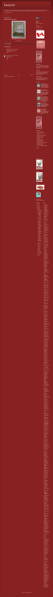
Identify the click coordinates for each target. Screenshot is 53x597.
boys (44, 248)
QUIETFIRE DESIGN (40, 141)
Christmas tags (46, 280)
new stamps (45, 431)
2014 (38, 205)
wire (44, 583)
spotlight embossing (45, 522)
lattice (45, 401)
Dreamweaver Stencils (46, 319)
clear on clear (46, 284)
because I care (46, 232)
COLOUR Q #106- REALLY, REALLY (39, 228)
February (39, 252)
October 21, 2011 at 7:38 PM (14, 55)
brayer (45, 250)
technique (45, 543)
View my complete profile (39, 23)
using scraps (46, 567)
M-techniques (46, 405)
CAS (44, 268)
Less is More (46, 402)
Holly (38, 22)
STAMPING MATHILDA (40, 143)
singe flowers (46, 508)
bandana (45, 229)
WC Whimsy (45, 581)
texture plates (46, 550)
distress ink (45, 307)
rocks (45, 482)
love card (45, 404)
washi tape (45, 577)
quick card (45, 463)
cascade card (46, 269)
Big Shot (45, 237)
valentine (45, 569)
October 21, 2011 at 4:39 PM (14, 49)
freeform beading (46, 365)
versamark (45, 571)
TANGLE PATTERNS (40, 144)
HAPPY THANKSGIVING (40, 236)
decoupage (45, 299)
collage (45, 286)
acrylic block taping (45, 207)
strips (45, 535)
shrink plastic (46, 504)
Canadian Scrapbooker (46, 263)
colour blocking (46, 287)
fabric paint (45, 341)
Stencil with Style (46, 532)
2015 (38, 204)
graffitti (45, 382)
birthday (45, 241)
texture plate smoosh (45, 549)
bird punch (45, 240)
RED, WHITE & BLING (39, 226)
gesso (45, 375)
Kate (44, 398)
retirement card (46, 477)
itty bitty (45, 394)
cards (45, 267)
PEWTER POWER (39, 224)
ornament (45, 440)
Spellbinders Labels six (45, 518)
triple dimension (46, 559)
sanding (45, 487)
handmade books (46, 385)
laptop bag (45, 399)
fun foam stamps (46, 369)
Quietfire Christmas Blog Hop (46, 465)
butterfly (45, 257)
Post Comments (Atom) (11, 76)
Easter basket (46, 323)
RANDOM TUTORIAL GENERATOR (42, 142)
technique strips (46, 544)
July (38, 246)
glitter (45, 379)
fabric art (45, 340)
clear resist (45, 285)
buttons (45, 260)
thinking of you (46, 554)
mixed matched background (46, 423)
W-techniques (46, 574)
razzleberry (45, 473)
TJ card (45, 557)
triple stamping (46, 561)
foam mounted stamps (46, 362)
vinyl (44, 573)
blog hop (45, 246)
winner (45, 582)
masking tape (46, 413)
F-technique (45, 339)
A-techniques (46, 205)
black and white (46, 242)
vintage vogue (46, 572)
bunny (45, 251)
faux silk (45, 353)
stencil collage (46, 531)
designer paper (46, 300)
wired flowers (46, 584)
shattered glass (46, 500)
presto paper (46, 456)
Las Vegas (45, 400)
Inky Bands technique (45, 390)
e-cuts (45, 320)
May (38, 248)
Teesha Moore (46, 547)
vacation (45, 568)
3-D (44, 204)
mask (45, 412)
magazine (45, 406)
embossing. (45, 334)
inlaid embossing (46, 391)
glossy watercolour (45, 381)
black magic (45, 244)
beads (45, 231)
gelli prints (45, 374)
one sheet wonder (45, 436)
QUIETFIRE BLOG (39, 139)
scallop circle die (46, 488)
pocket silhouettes (45, 455)
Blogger (30, 592)
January (39, 253)
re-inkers (45, 474)
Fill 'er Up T (45, 356)
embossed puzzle (46, 330)
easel (45, 322)
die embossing (46, 303)
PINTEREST (38, 138)
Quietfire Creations (45, 467)
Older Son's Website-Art (40, 137)
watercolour (45, 578)
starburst (45, 529)
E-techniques (46, 321)
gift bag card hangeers (45, 377)
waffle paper (45, 575)
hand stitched (46, 384)
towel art (45, 558)
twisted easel (46, 565)
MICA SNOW (39, 220)
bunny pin (45, 252)
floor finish (45, 359)
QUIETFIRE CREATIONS (40, 140)
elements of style (46, 324)
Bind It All (45, 239)
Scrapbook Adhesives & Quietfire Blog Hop (46, 493)
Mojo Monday (46, 424)
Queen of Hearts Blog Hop (46, 462)
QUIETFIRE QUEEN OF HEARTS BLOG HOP (44, 97)
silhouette (45, 505)
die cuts (45, 302)
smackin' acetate (46, 511)
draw (44, 317)
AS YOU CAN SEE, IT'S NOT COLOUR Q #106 (40, 233)
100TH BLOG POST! (44, 83)
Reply (7, 52)
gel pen (45, 372)
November (39, 211)
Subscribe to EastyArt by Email (40, 200)
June (38, 247)
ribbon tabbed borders (46, 481)
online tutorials (46, 437)
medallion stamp (46, 415)
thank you (45, 551)
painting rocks (46, 442)
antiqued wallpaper (45, 216)
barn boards (45, 230)
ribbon (45, 479)
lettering (45, 403)
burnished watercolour (45, 254)
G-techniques (46, 371)
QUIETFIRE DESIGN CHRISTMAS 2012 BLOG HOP (44, 90)
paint (44, 441)
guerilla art (45, 383)
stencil (45, 530)
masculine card (46, 410)
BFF (44, 236)
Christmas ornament (45, 279)
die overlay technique (45, 305)
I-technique (45, 388)
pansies (45, 443)
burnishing (45, 255)
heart (45, 387)
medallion (45, 414)
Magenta (45, 407)
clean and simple (46, 282)
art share (45, 221)
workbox (45, 585)
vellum (45, 570)
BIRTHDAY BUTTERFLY (40, 241)
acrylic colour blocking (46, 209)
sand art (45, 486)
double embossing (45, 316)
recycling (45, 475)
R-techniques (46, 472)
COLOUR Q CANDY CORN (39, 214)
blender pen (45, 245)
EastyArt (9, 5)
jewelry (45, 395)
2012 (38, 207)
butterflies (45, 256)
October (39, 212)
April (38, 249)
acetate (45, 206)
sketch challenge (46, 509)
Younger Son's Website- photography (42, 145)
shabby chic (45, 497)
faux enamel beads (45, 351)
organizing (45, 439)
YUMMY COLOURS (39, 222)
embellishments (46, 328)
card (44, 264)
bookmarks (45, 247)
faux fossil (45, 352)
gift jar (45, 378)
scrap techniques (46, 490)
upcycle (45, 566)
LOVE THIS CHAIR (39, 238)
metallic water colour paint (46, 417)
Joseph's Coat (46, 396)
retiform (45, 476)
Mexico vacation (46, 419)
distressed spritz (46, 308)
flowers (45, 361)
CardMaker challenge (45, 265)
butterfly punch (46, 258)
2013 (38, 206)
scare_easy (8, 55)
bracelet (45, 249)
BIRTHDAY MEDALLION (40, 219)
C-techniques (46, 261)
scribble (45, 496)
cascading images (45, 270)
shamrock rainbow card (46, 498)
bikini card (45, 238)
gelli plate (45, 373)
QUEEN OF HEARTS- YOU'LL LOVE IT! (44, 109)
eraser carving (46, 338)
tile (44, 556)
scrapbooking (46, 495)
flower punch (46, 360)
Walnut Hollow (46, 576)
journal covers (46, 397)
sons (44, 517)
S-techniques (46, 485)
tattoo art (45, 542)
